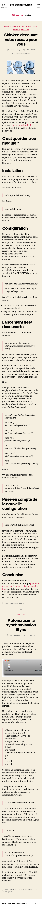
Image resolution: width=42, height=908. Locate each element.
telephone (9, 892)
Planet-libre (32, 27)
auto (7, 603)
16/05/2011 (30, 50)
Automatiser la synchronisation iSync (21, 625)
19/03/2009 (30, 635)
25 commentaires (23, 53)
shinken (21, 603)
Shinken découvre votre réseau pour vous (21, 39)
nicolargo (17, 50)
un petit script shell (22, 125)
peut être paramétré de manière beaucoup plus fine (20, 586)
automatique (15, 889)
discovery (14, 603)
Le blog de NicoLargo (21, 5)
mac (34, 889)
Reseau (16, 29)
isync (30, 889)
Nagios (7, 27)
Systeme (25, 29)
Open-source (18, 27)
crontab (24, 889)
